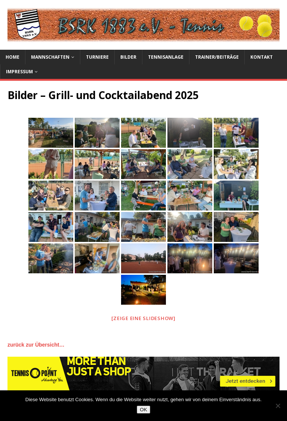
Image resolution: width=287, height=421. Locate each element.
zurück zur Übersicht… (35, 345)
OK (143, 409)
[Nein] (277, 405)
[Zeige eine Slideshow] (143, 318)
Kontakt (261, 57)
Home (12, 57)
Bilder (128, 57)
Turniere (97, 57)
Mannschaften (50, 57)
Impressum (19, 71)
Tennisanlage (165, 57)
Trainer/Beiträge (217, 57)
